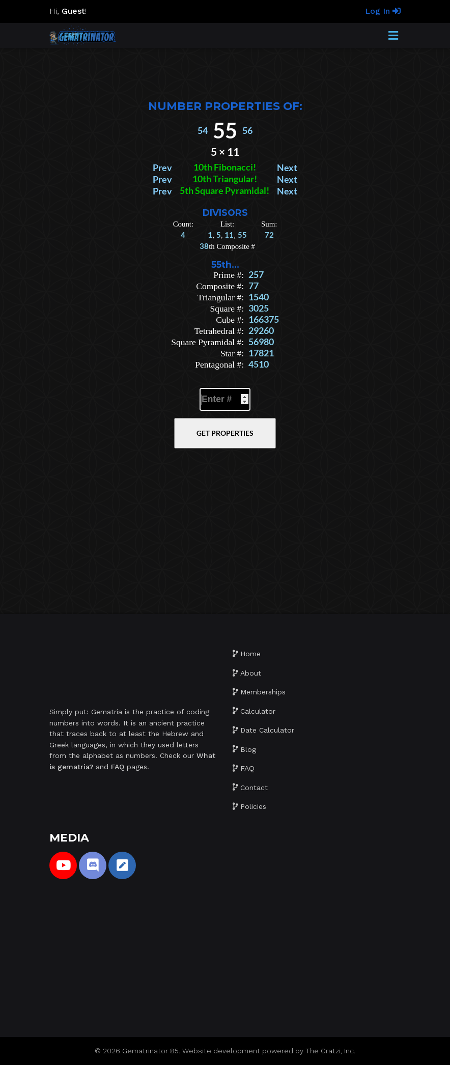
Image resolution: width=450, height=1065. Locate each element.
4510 (258, 364)
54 (203, 130)
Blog (248, 749)
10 (198, 167)
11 (229, 234)
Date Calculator (267, 730)
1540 (258, 297)
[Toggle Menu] (393, 36)
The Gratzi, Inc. (330, 1051)
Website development (221, 1051)
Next (287, 167)
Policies (253, 806)
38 (204, 245)
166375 (263, 319)
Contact (254, 787)
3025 (258, 308)
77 (253, 286)
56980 (261, 342)
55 (242, 234)
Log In (383, 11)
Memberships (263, 692)
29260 (261, 330)
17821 (261, 353)
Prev (162, 167)
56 (247, 130)
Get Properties (225, 433)
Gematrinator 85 (150, 1051)
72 (269, 234)
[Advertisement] (225, 71)
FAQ (247, 768)
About (250, 673)
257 (256, 274)
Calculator (257, 711)
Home (250, 654)
